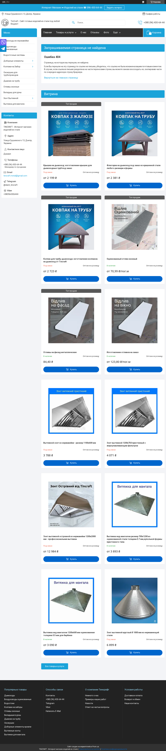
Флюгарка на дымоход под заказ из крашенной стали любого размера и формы (133, 166)
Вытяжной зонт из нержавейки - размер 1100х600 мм (69, 443)
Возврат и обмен (132, 699)
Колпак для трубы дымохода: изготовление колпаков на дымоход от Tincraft (70, 260)
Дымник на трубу (12, 81)
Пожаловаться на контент (89, 749)
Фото (106, 32)
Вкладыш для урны (12, 92)
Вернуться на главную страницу (61, 77)
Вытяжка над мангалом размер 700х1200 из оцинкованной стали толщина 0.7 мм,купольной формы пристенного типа (134, 539)
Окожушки (9, 723)
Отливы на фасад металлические (60, 352)
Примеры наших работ (95, 699)
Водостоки (9, 703)
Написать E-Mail (53, 711)
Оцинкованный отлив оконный (122, 259)
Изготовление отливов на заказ (123, 352)
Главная (47, 32)
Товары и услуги (64, 32)
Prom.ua (95, 747)
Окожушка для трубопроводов (11, 73)
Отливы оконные (11, 87)
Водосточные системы (14, 55)
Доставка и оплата (133, 695)
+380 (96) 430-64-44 (55, 699)
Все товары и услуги (54, 666)
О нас (83, 32)
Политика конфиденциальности (114, 749)
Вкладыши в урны (12, 715)
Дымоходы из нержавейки (16, 41)
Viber (48, 707)
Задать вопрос (114, 7)
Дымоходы (9, 695)
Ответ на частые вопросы (97, 707)
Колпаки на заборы (13, 707)
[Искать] (73, 22)
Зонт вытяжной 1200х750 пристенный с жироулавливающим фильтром (126, 444)
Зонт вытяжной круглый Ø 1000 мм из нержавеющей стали (133, 633)
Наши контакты (132, 703)
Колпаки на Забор (12, 66)
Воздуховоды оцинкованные (10, 48)
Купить (73, 185)
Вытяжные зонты (12, 731)
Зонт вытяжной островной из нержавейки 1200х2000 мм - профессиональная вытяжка (69, 537)
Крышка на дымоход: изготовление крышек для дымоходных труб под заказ (67, 166)
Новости (89, 703)
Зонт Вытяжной (11, 98)
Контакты (50, 695)
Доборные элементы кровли (17, 727)
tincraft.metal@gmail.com (15, 176)
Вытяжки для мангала (14, 734)
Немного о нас (91, 695)
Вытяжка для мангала (14, 104)
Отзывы (95, 32)
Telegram (50, 703)
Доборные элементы (13, 61)
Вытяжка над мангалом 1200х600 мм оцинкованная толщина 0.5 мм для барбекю (69, 633)
